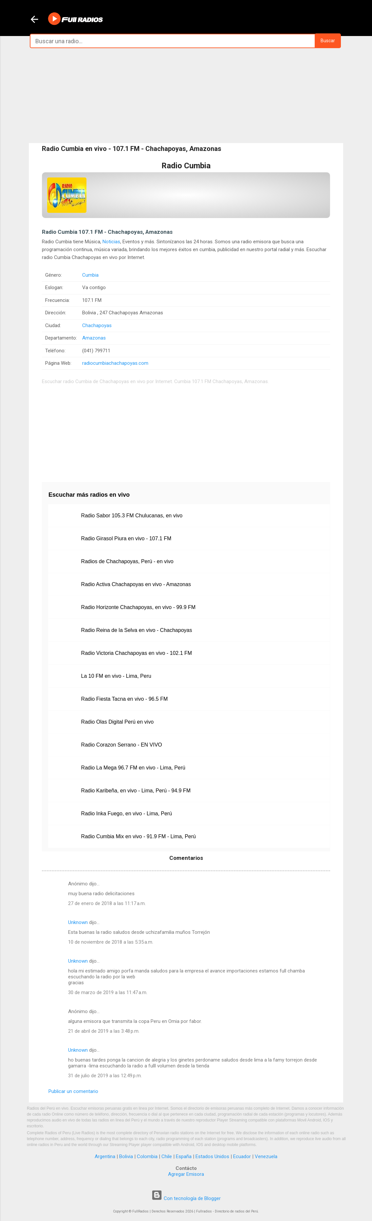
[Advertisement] (186, 95)
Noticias (111, 242)
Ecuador (242, 1156)
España (184, 1156)
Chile (166, 1156)
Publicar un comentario (73, 1091)
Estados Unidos (212, 1156)
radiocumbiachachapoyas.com (115, 363)
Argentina (105, 1156)
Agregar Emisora (186, 1174)
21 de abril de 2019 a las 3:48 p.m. (104, 1031)
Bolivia (126, 1156)
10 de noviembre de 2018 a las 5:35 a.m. (110, 942)
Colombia (147, 1156)
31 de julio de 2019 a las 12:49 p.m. (105, 1076)
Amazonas (94, 338)
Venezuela (266, 1156)
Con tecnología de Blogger (186, 1198)
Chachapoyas (97, 325)
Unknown (78, 922)
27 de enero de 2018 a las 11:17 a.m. (107, 903)
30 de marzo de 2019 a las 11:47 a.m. (107, 992)
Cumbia (90, 275)
